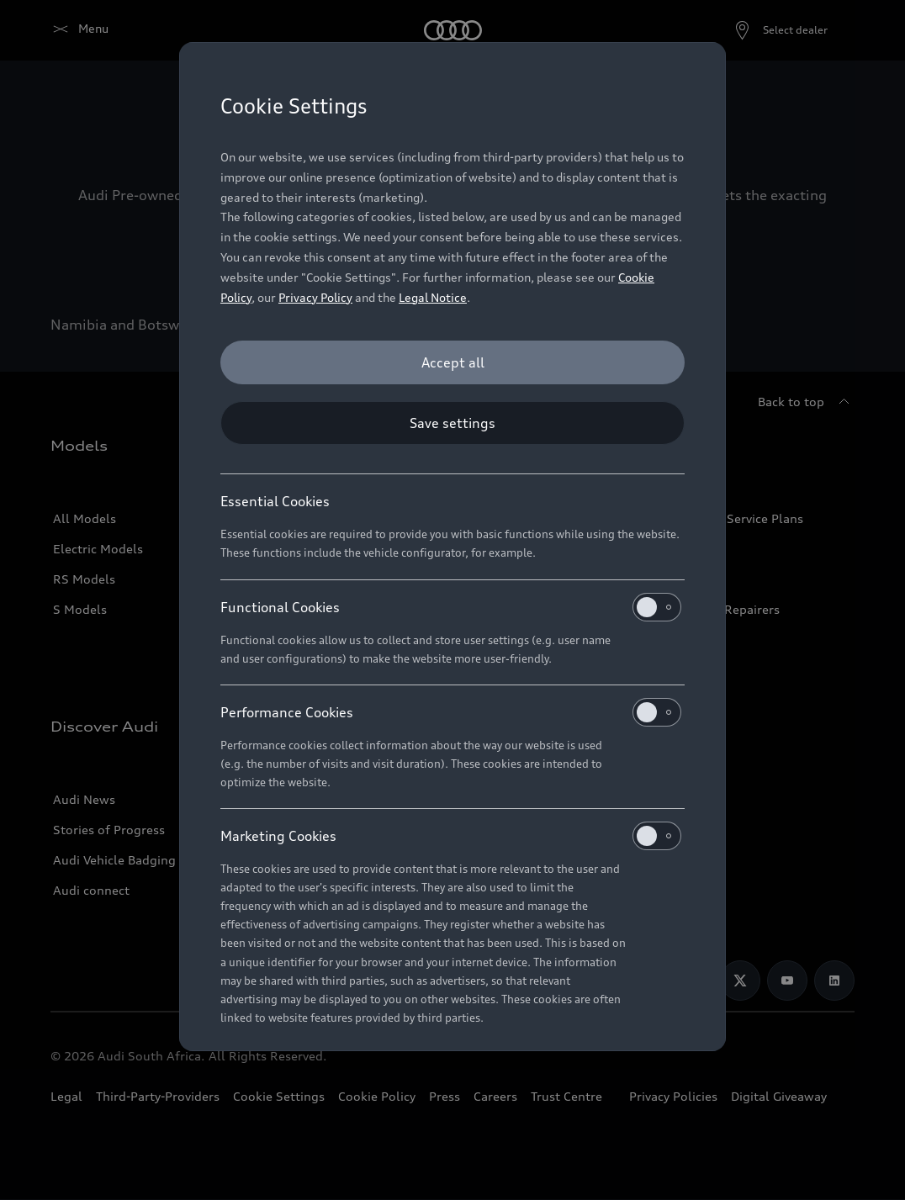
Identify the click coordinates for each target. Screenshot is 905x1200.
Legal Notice (433, 297)
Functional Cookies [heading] (450, 607)
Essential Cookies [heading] (275, 501)
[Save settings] (452, 423)
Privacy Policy (315, 297)
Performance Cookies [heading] (450, 712)
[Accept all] (452, 362)
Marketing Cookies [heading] (450, 835)
